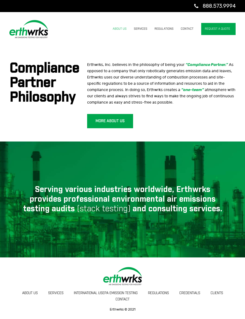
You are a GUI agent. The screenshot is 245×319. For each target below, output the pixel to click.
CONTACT (122, 299)
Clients (217, 293)
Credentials (189, 293)
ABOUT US (30, 293)
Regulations (158, 293)
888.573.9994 (219, 6)
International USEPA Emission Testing (106, 293)
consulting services (184, 209)
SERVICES (56, 293)
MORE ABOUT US (110, 121)
